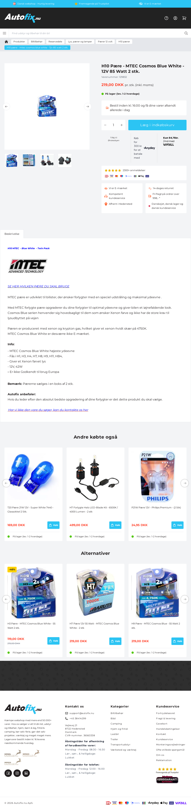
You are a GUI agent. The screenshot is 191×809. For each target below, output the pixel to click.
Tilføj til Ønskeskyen (113, 139)
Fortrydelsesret (165, 713)
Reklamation (164, 760)
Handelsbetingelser (168, 728)
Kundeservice (164, 739)
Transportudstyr (120, 744)
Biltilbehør (117, 713)
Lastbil (115, 734)
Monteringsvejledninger (170, 744)
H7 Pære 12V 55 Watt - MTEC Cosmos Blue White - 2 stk (94, 625)
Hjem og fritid (119, 728)
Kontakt (161, 734)
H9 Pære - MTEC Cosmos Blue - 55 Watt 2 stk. (155, 625)
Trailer (114, 739)
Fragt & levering (166, 718)
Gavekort (161, 723)
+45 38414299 (78, 718)
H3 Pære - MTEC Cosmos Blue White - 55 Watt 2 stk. (31, 625)
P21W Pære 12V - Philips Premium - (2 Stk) (156, 507)
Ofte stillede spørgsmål (170, 749)
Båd (113, 718)
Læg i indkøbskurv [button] (157, 125)
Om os (160, 755)
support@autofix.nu (82, 713)
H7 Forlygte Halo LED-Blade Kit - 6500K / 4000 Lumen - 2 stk (94, 509)
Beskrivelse (11, 234)
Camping (116, 723)
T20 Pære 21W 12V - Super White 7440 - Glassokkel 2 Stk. (30, 509)
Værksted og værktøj (123, 749)
